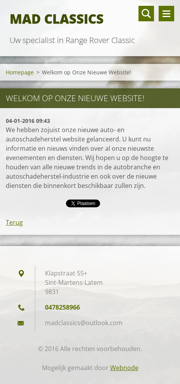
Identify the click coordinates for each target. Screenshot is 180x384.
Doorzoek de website (146, 13)
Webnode (124, 367)
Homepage (20, 72)
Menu (166, 13)
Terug (14, 222)
